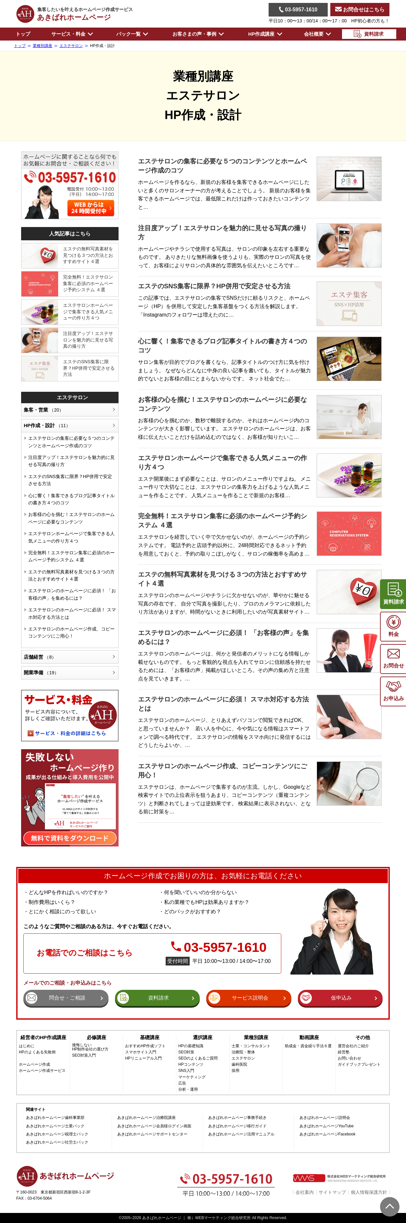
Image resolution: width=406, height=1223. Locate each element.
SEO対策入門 (84, 1055)
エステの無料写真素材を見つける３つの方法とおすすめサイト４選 (88, 255)
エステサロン (72, 397)
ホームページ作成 (34, 1064)
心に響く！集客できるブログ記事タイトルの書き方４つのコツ (71, 499)
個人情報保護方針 (369, 1192)
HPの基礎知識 (190, 1046)
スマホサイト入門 (140, 1052)
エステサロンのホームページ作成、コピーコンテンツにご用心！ (71, 632)
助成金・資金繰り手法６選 (308, 1046)
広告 (182, 1083)
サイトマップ (332, 1192)
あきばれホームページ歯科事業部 (55, 1118)
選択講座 (202, 1037)
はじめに (26, 1046)
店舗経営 (40, 657)
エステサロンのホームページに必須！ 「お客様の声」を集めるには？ (72, 594)
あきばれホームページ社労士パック (57, 1142)
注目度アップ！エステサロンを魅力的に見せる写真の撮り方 (88, 340)
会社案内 (305, 1192)
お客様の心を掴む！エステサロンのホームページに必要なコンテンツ (71, 518)
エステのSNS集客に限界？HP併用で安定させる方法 (214, 286)
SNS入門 (186, 1071)
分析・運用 (188, 1089)
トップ (23, 34)
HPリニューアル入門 (143, 1058)
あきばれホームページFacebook (327, 1134)
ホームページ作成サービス (42, 1071)
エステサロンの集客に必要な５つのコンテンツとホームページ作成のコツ (71, 442)
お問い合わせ (349, 1058)
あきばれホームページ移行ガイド (237, 1126)
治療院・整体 (243, 1052)
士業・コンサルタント (251, 1046)
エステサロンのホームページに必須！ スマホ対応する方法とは (72, 613)
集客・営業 (44, 410)
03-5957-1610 (298, 9)
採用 (235, 1071)
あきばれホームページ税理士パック (57, 1134)
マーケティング (192, 1077)
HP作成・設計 (47, 425)
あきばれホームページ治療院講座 (146, 1118)
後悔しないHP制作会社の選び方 (90, 1047)
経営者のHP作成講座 (43, 1037)
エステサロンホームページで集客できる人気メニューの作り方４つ (88, 311)
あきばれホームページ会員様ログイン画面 (154, 1126)
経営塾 (343, 1052)
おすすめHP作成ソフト (145, 1046)
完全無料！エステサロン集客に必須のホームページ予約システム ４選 (88, 283)
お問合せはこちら (360, 9)
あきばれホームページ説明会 (324, 1118)
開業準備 (41, 672)
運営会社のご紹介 (353, 1046)
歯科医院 (239, 1064)
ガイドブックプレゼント (359, 1064)
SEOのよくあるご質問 (198, 1058)
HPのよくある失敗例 (37, 1052)
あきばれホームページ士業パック (55, 1126)
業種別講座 (256, 1037)
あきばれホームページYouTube (326, 1126)
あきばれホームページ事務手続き (237, 1118)
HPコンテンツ (190, 1064)
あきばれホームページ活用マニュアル (241, 1134)
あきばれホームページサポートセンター (152, 1134)
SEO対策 (186, 1052)
